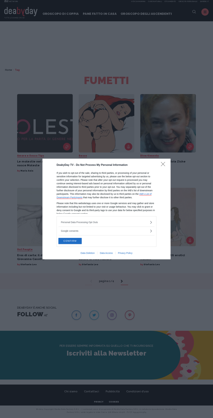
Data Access (106, 253)
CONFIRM (74, 241)
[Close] (164, 165)
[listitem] (106, 222)
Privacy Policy (125, 253)
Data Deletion (88, 253)
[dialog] (106, 209)
